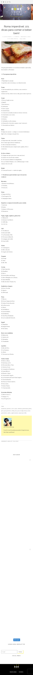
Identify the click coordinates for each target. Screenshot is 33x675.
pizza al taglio (21, 410)
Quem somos (13, 672)
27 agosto (16, 36)
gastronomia (25, 408)
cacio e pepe (14, 408)
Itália (13, 410)
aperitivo (9, 408)
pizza (16, 410)
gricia (2, 410)
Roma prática (14, 38)
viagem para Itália (22, 413)
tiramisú (16, 413)
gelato (30, 408)
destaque (23, 36)
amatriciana (3, 408)
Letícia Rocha (8, 36)
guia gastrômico (7, 410)
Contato (21, 672)
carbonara (20, 408)
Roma (25, 410)
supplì (12, 413)
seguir (16, 639)
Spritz (9, 413)
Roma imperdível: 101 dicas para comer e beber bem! (16, 30)
